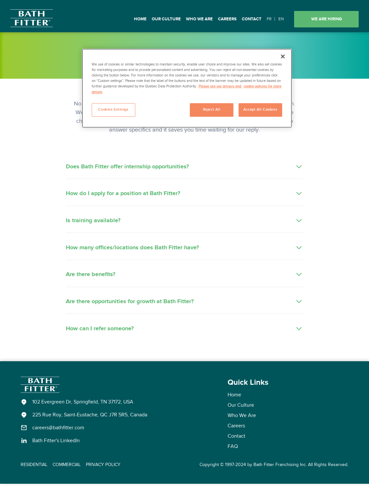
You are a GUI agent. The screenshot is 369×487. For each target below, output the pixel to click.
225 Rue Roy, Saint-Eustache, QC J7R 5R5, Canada (89, 418)
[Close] (283, 56)
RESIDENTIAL (34, 467)
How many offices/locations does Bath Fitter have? (184, 249)
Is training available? (184, 221)
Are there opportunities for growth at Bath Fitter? (184, 304)
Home (140, 19)
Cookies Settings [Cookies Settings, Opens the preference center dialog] (113, 109)
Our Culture (166, 19)
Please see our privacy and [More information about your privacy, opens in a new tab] (220, 86)
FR (269, 19)
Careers (227, 19)
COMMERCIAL (67, 467)
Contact (251, 19)
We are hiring (326, 19)
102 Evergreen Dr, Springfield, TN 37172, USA (82, 405)
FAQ (233, 449)
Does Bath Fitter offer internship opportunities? (184, 167)
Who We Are (199, 19)
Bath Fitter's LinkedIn (56, 444)
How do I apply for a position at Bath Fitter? (184, 194)
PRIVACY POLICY (103, 467)
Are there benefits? (184, 276)
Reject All (211, 109)
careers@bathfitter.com (58, 431)
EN (281, 19)
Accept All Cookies (260, 109)
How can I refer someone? (184, 331)
